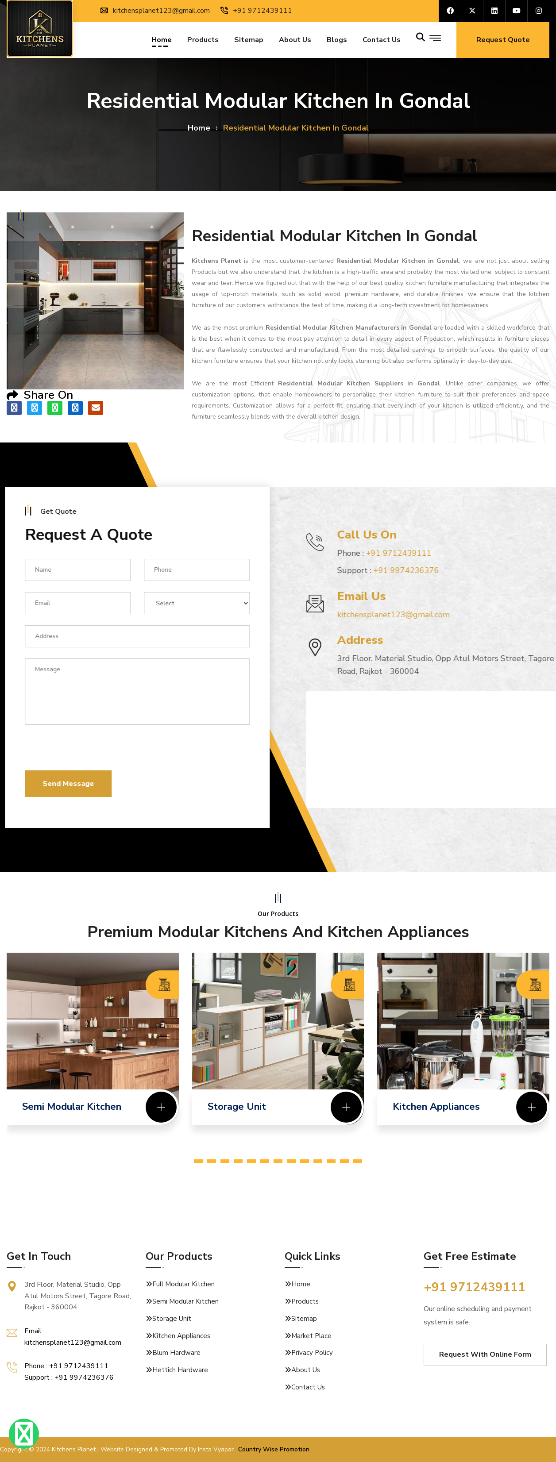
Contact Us (308, 1387)
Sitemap (248, 41)
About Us (295, 41)
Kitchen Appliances (181, 1335)
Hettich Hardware (180, 1370)
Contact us (382, 41)
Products (203, 41)
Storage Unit (171, 1318)
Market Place (311, 1335)
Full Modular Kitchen (183, 1284)
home (199, 128)
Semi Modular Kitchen (185, 1301)
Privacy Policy (312, 1352)
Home (161, 41)
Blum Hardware (176, 1352)
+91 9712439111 (256, 10)
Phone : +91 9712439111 (66, 1366)
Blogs (337, 41)
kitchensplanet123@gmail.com (155, 10)
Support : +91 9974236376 (69, 1377)
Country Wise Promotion (273, 1449)
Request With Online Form (485, 1354)
